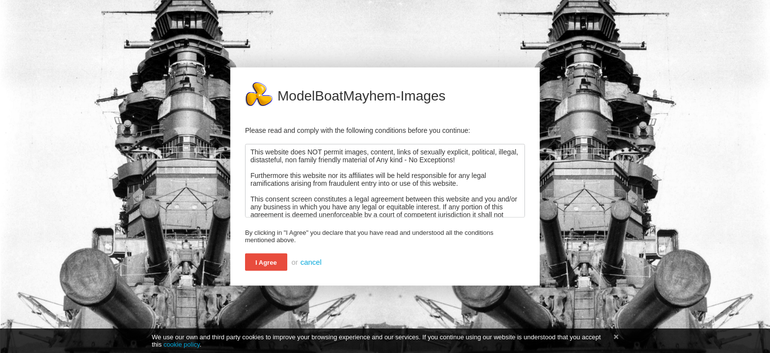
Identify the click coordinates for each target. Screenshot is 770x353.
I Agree (266, 262)
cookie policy (182, 344)
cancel (311, 262)
